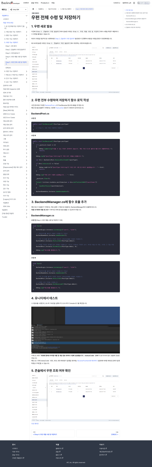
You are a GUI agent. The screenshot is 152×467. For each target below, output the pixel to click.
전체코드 (8, 68)
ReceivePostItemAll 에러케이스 (87, 361)
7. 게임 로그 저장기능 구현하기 (14, 75)
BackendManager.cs (132, 21)
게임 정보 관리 (7, 125)
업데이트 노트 (127, 3)
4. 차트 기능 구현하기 (11, 39)
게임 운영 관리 (7, 121)
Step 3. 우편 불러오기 (13, 53)
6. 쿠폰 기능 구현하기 (11, 71)
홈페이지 (59, 449)
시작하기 (26, 3)
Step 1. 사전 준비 (11, 46)
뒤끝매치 (5, 210)
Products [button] (44, 3)
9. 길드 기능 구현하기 (11, 82)
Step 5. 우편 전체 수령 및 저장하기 (16, 63)
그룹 (4, 139)
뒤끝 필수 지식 (7, 96)
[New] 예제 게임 (8, 110)
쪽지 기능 (6, 185)
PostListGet (59, 108)
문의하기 (103, 455)
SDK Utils (6, 206)
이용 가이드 (16, 452)
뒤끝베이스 (5, 16)
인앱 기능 (6, 164)
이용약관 (103, 449)
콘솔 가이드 (35, 3)
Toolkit (4, 217)
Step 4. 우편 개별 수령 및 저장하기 (16, 58)
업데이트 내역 (7, 85)
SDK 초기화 (7, 93)
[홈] (33, 9)
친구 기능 (6, 178)
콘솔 (58, 452)
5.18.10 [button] (116, 3)
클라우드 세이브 (8, 132)
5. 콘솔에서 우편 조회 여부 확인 (132, 27)
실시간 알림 (7, 192)
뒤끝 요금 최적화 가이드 (10, 107)
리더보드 (6, 142)
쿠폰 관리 (6, 146)
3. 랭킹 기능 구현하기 (11, 35)
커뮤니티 (59, 458)
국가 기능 (6, 196)
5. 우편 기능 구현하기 (11, 42)
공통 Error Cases (9, 114)
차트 (4, 157)
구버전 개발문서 (18, 458)
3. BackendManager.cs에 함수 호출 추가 (135, 18)
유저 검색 (6, 171)
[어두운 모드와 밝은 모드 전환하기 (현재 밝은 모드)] (134, 3)
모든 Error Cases (9, 117)
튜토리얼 (6, 103)
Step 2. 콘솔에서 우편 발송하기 (16, 50)
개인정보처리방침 (105, 452)
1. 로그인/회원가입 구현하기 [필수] (14, 27)
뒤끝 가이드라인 (8, 23)
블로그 (59, 455)
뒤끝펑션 (6, 203)
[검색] (143, 3)
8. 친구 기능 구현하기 (11, 78)
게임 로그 (6, 153)
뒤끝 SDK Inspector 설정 (11, 89)
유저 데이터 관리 (8, 128)
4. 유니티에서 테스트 (130, 24)
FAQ (53, 3)
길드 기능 (6, 189)
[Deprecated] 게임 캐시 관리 (12, 167)
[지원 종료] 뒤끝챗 (8, 213)
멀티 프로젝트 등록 (9, 100)
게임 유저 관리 (7, 135)
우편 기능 (6, 181)
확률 (4, 160)
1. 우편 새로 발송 (129, 10)
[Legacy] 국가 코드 (9, 199)
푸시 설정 (6, 149)
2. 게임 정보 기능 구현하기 (12, 32)
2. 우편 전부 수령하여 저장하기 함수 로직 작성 (136, 13)
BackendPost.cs (50, 105)
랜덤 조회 (6, 174)
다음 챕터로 (35, 424)
